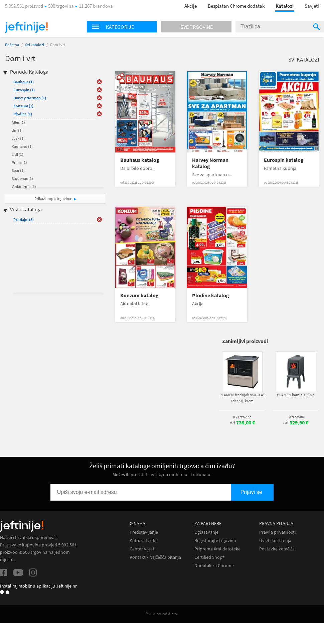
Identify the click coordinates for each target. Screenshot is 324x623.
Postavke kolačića (277, 549)
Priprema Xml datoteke (217, 549)
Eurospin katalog (284, 160)
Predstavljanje (144, 532)
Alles (18, 122)
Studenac (22, 178)
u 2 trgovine (242, 416)
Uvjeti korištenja (275, 540)
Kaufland (22, 146)
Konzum (23, 105)
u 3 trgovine (296, 416)
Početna (12, 44)
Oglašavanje (206, 532)
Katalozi (285, 6)
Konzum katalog (139, 295)
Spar (18, 170)
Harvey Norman (29, 97)
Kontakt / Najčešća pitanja (155, 557)
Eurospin (24, 89)
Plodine (22, 113)
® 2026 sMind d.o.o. (162, 613)
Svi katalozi (34, 44)
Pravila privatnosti (277, 532)
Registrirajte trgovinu (215, 540)
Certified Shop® (209, 557)
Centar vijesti (142, 549)
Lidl (17, 154)
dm (17, 130)
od (242, 423)
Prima (19, 162)
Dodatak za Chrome (214, 565)
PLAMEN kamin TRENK (296, 394)
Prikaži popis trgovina (53, 198)
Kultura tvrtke (144, 540)
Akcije (190, 6)
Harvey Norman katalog (210, 163)
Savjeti (312, 6)
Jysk (18, 138)
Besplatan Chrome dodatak (236, 6)
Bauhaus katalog (139, 160)
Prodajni (23, 219)
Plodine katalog (210, 295)
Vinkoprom (24, 186)
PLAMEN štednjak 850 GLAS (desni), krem (242, 397)
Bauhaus (23, 81)
